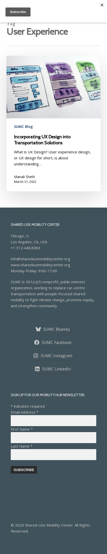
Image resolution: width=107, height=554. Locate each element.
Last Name (21, 446)
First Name (22, 429)
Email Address (24, 412)
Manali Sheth (24, 176)
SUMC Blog (23, 126)
